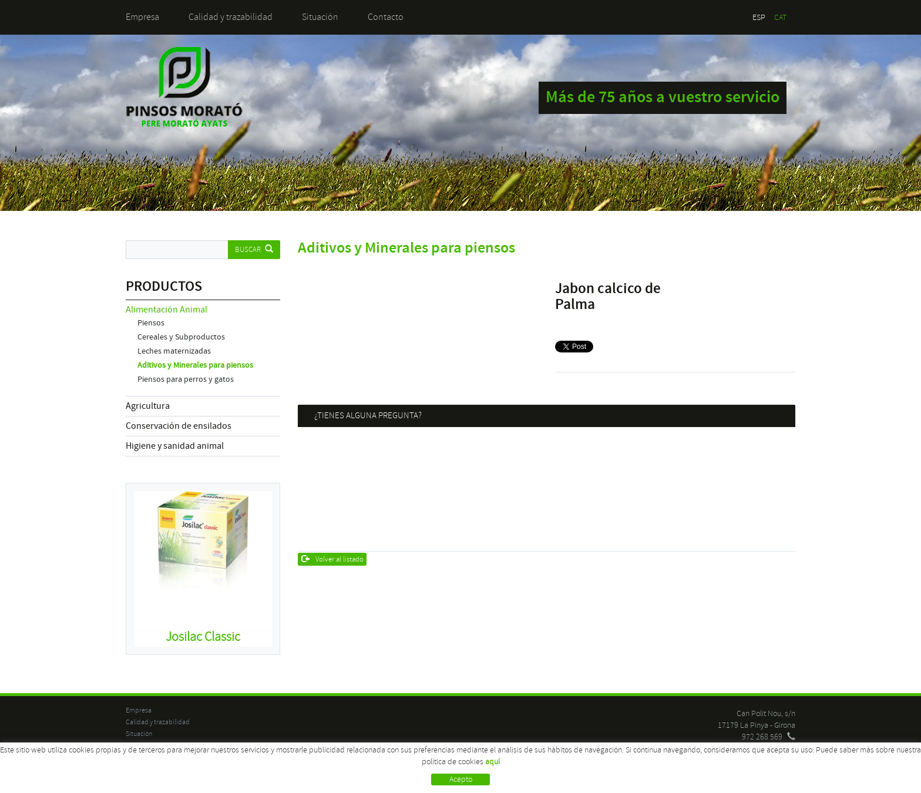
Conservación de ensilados (178, 426)
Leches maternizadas (174, 351)
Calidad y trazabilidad (231, 17)
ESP (758, 17)
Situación (320, 17)
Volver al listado (333, 559)
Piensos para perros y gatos (185, 379)
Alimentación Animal (166, 309)
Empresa (142, 17)
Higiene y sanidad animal (175, 446)
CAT (780, 17)
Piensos (150, 323)
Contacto (386, 17)
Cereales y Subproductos (181, 337)
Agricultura (148, 406)
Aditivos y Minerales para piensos (195, 365)
